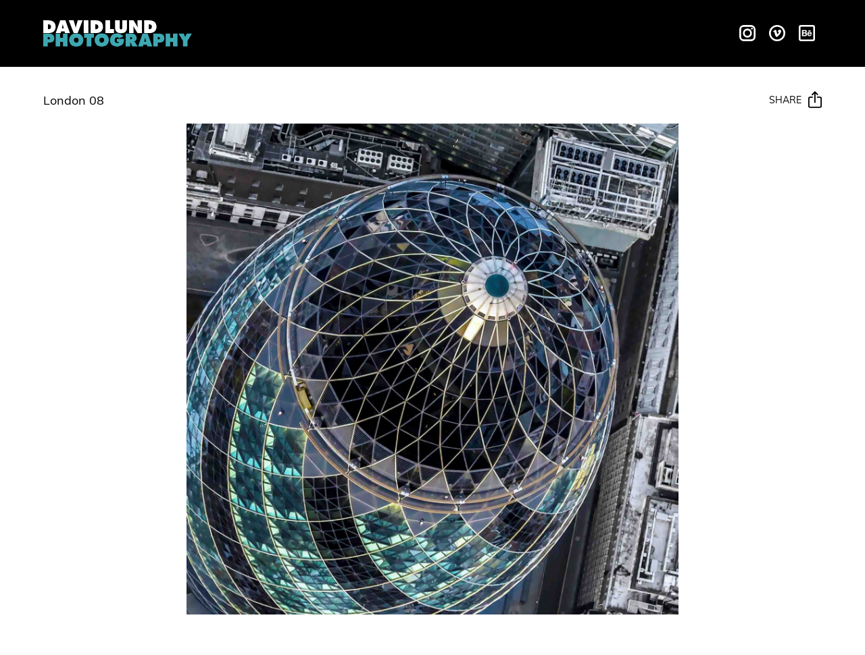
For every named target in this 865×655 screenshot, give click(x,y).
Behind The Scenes (563, 31)
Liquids (329, 31)
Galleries (456, 31)
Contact (667, 31)
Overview (261, 31)
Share (795, 100)
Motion (389, 31)
